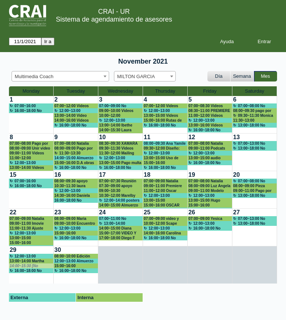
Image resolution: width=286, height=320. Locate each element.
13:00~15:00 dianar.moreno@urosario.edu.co (31, 238)
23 (57, 212)
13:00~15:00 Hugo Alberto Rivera (204, 200)
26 (191, 212)
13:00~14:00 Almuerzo (112, 223)
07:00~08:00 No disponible (249, 106)
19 (191, 175)
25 (147, 212)
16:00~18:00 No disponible (26, 111)
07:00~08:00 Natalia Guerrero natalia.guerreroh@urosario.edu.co (209, 143)
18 (147, 175)
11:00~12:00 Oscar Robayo (160, 191)
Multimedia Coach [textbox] (34, 76)
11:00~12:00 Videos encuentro (205, 115)
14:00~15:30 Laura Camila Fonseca (115, 130)
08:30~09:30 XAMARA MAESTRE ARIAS (118, 143)
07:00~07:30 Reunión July (117, 181)
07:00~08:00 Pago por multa (29, 143)
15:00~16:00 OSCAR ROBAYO (161, 205)
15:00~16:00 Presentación (200, 205)
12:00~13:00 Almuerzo (67, 111)
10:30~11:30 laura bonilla (70, 186)
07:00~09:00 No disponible (112, 106)
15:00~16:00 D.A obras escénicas (74, 163)
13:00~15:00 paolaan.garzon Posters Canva (165, 200)
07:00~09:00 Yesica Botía (205, 219)
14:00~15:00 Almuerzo (73, 158)
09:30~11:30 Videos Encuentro (116, 148)
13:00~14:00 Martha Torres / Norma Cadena (30, 261)
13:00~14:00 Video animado (70, 115)
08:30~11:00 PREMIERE (209, 111)
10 (102, 137)
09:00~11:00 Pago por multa (252, 191)
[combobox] (60, 76)
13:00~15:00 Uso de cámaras (161, 158)
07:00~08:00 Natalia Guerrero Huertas (71, 143)
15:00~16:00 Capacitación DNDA (161, 163)
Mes (265, 76)
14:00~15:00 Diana (115, 228)
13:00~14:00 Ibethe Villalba (115, 125)
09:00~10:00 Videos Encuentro (116, 111)
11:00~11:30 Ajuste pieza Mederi (26, 228)
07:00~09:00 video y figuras (161, 219)
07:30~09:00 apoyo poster (115, 186)
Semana (242, 76)
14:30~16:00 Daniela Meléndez (72, 195)
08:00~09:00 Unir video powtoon (30, 148)
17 (102, 175)
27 (236, 212)
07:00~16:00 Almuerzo (23, 106)
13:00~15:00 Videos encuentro (161, 115)
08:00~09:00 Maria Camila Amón (70, 219)
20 (236, 175)
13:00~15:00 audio (204, 158)
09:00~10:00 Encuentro (74, 223)
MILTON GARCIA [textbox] (136, 76)
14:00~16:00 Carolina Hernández (162, 233)
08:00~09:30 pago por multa (252, 111)
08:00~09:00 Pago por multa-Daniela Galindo (74, 148)
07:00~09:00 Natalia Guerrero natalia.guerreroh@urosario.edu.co (165, 181)
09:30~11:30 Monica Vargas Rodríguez (253, 115)
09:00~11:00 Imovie (27, 223)
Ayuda (227, 41)
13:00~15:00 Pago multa (120, 163)
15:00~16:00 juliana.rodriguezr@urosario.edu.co (30, 243)
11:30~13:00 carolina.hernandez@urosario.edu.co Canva (253, 120)
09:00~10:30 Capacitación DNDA (116, 191)
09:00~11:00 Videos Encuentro (27, 153)
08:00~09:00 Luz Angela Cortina (209, 186)
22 (13, 212)
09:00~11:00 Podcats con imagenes (206, 148)
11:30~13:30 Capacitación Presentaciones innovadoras (68, 153)
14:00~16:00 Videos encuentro (71, 120)
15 (13, 175)
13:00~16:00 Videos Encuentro (205, 125)
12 (191, 137)
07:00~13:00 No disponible (249, 143)
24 (102, 212)
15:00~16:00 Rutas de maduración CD (163, 120)
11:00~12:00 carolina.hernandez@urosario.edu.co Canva (30, 158)
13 (236, 137)
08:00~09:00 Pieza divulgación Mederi (250, 186)
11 (147, 137)
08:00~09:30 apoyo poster (71, 181)
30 (57, 250)
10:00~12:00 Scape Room (160, 223)
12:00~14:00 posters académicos (119, 200)
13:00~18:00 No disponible (249, 125)
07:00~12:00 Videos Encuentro (161, 106)
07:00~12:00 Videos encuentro (71, 106)
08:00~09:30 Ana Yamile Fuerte (165, 143)
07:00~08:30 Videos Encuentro (205, 106)
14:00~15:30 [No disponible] (24, 266)
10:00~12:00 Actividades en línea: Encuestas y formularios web (117, 115)
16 (57, 175)
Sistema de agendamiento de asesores (114, 19)
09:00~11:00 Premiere (163, 186)
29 (13, 250)
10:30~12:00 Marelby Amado (117, 195)
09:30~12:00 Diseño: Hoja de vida (161, 148)
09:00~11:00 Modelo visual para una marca (208, 191)
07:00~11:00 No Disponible (112, 219)
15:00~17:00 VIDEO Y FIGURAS (117, 233)
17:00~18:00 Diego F (117, 238)
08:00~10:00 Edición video (72, 256)
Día (218, 76)
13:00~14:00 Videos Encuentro (27, 168)
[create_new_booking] (31, 114)
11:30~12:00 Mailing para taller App (116, 153)
